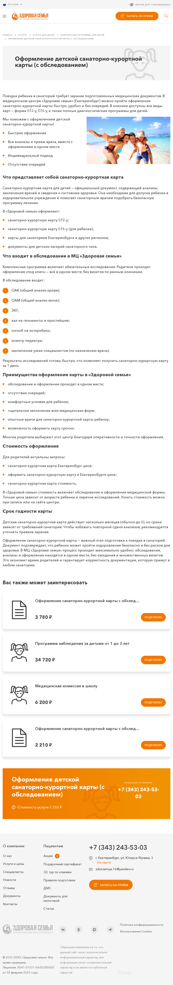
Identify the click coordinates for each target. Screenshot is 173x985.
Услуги (22, 35)
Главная (7, 35)
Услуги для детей (43, 35)
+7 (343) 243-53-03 (138, 793)
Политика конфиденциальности (141, 924)
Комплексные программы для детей (82, 35)
